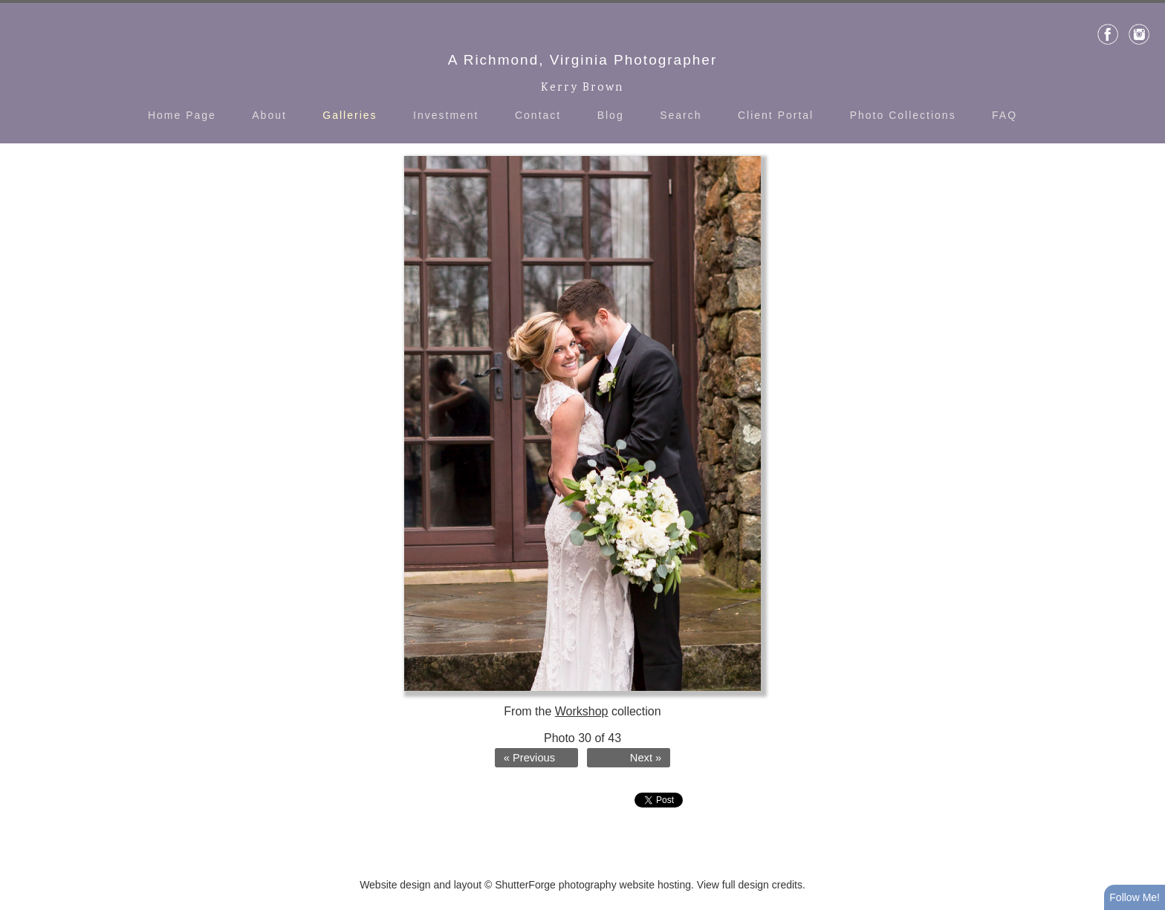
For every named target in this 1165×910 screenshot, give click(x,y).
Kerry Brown (582, 88)
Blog (610, 115)
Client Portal (776, 115)
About (269, 115)
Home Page (182, 115)
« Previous (529, 758)
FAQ (1004, 115)
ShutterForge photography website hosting (593, 885)
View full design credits (749, 885)
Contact (538, 115)
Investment (445, 115)
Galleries (349, 115)
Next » (645, 758)
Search (680, 115)
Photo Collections (903, 115)
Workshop (582, 711)
